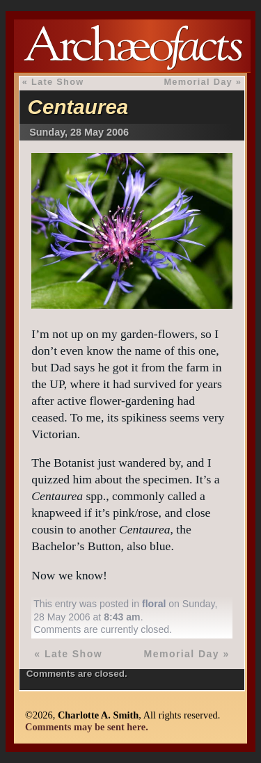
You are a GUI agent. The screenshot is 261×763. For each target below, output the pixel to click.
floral (154, 603)
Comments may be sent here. (86, 726)
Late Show (57, 82)
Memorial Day (198, 82)
